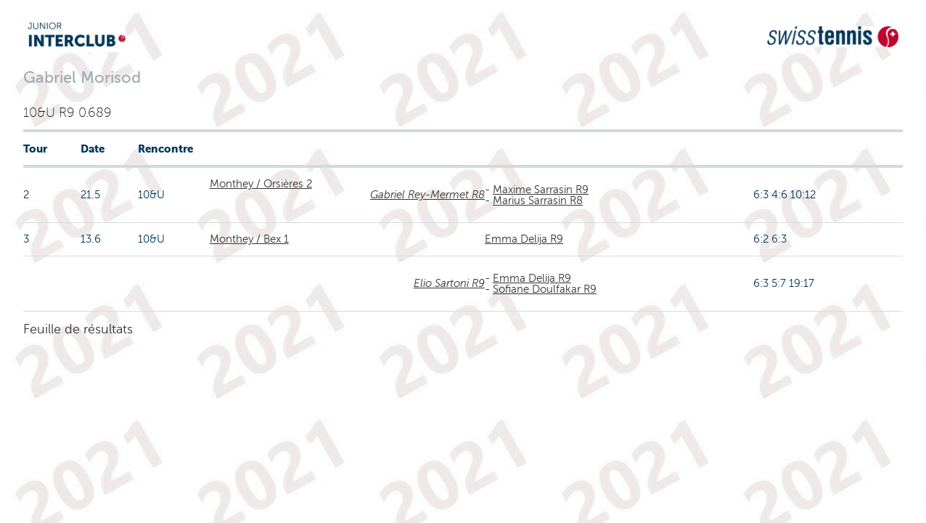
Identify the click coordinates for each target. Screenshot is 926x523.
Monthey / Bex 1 (249, 239)
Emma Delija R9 (524, 239)
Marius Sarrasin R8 (538, 200)
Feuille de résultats (78, 329)
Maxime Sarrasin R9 (541, 189)
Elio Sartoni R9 (449, 283)
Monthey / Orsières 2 (261, 184)
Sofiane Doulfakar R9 (545, 289)
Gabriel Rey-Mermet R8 (427, 194)
